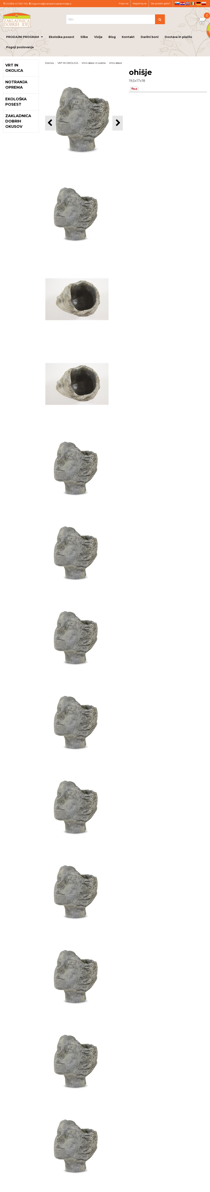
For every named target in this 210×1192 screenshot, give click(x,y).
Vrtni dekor (115, 62)
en (188, 3)
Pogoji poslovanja (20, 47)
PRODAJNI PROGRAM (22, 37)
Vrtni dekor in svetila (94, 62)
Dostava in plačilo (178, 37)
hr (182, 3)
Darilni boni (150, 37)
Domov (49, 62)
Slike (84, 37)
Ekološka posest (61, 37)
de (198, 3)
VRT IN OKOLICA (68, 62)
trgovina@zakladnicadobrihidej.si (51, 3)
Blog (112, 37)
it (193, 3)
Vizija (98, 37)
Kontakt (128, 37)
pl (204, 3)
